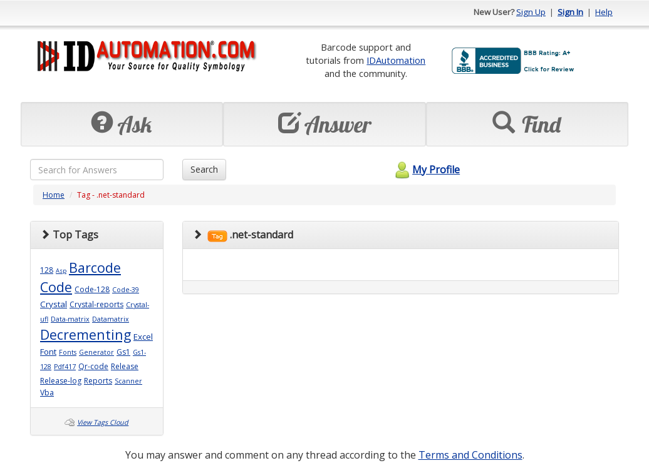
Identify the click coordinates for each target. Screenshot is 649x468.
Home (54, 195)
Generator (96, 352)
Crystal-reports (96, 304)
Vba (47, 392)
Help (604, 12)
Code (56, 287)
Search (204, 169)
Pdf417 (65, 366)
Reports (98, 380)
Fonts (67, 352)
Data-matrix (70, 319)
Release (124, 366)
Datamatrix (110, 319)
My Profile (426, 169)
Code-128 (92, 289)
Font (48, 351)
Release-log (60, 380)
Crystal (53, 304)
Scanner (128, 381)
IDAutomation (395, 60)
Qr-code (93, 366)
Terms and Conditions (470, 455)
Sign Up (531, 12)
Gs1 (123, 352)
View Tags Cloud (102, 422)
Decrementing (85, 334)
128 (46, 270)
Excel (143, 336)
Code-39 (125, 289)
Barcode (95, 267)
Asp (61, 271)
